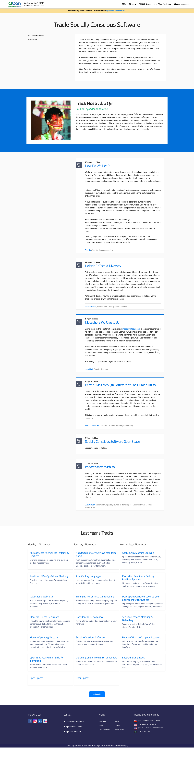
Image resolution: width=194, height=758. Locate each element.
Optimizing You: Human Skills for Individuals (46, 669)
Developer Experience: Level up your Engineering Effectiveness (140, 602)
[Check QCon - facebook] (30, 732)
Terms (101, 736)
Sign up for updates (181, 4)
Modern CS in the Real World (44, 624)
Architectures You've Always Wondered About (90, 558)
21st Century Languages (88, 580)
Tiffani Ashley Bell (94, 428)
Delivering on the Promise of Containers (90, 669)
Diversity (132, 4)
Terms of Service (118, 756)
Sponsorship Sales (74, 737)
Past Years (102, 732)
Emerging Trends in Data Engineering (95, 601)
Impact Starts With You (103, 470)
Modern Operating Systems (44, 644)
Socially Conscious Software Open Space (114, 444)
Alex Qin (90, 250)
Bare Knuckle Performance (89, 624)
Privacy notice (119, 740)
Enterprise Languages (133, 668)
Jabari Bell (91, 371)
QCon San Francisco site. (116, 11)
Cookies (117, 736)
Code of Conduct (104, 740)
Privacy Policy (105, 756)
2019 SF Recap (144, 4)
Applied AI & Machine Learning (138, 557)
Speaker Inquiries (73, 742)
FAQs (124, 4)
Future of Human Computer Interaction (136, 646)
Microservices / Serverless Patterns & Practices (49, 558)
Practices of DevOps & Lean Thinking (49, 580)
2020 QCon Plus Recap (162, 4)
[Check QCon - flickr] (45, 732)
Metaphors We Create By (104, 324)
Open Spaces (36, 688)
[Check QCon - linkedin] (40, 732)
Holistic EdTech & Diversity (105, 266)
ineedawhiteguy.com (133, 330)
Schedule (97, 705)
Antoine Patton (92, 308)
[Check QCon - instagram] (35, 732)
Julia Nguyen (92, 509)
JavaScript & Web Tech (41, 601)
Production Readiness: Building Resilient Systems (138, 582)
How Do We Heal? (99, 166)
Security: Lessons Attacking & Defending (137, 626)
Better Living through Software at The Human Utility (122, 387)
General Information (75, 732)
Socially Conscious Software (90, 644)
